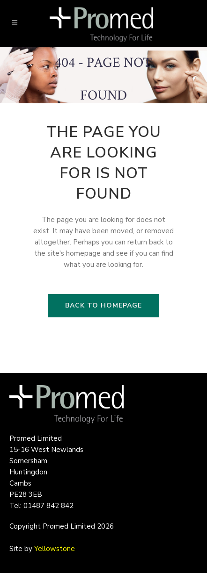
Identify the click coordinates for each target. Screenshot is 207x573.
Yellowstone (54, 548)
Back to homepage (103, 305)
